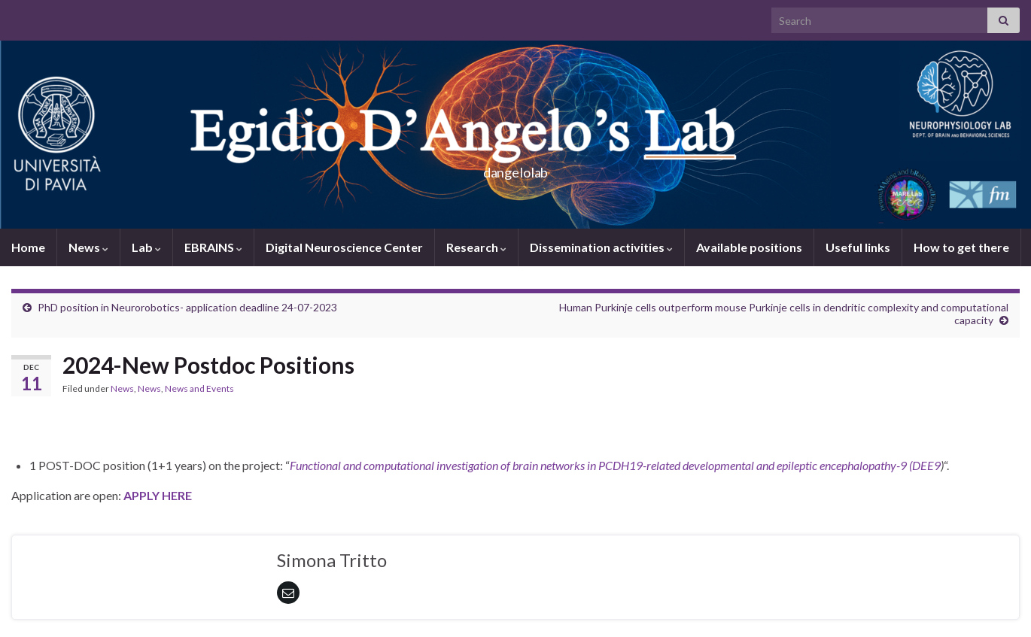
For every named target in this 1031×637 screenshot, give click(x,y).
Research (476, 247)
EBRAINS (213, 247)
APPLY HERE (157, 495)
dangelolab (515, 168)
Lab (146, 247)
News (88, 247)
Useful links (858, 247)
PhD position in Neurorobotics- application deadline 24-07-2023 (187, 307)
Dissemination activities (601, 247)
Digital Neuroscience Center (344, 247)
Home (28, 247)
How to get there (961, 247)
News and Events (199, 388)
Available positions (749, 247)
